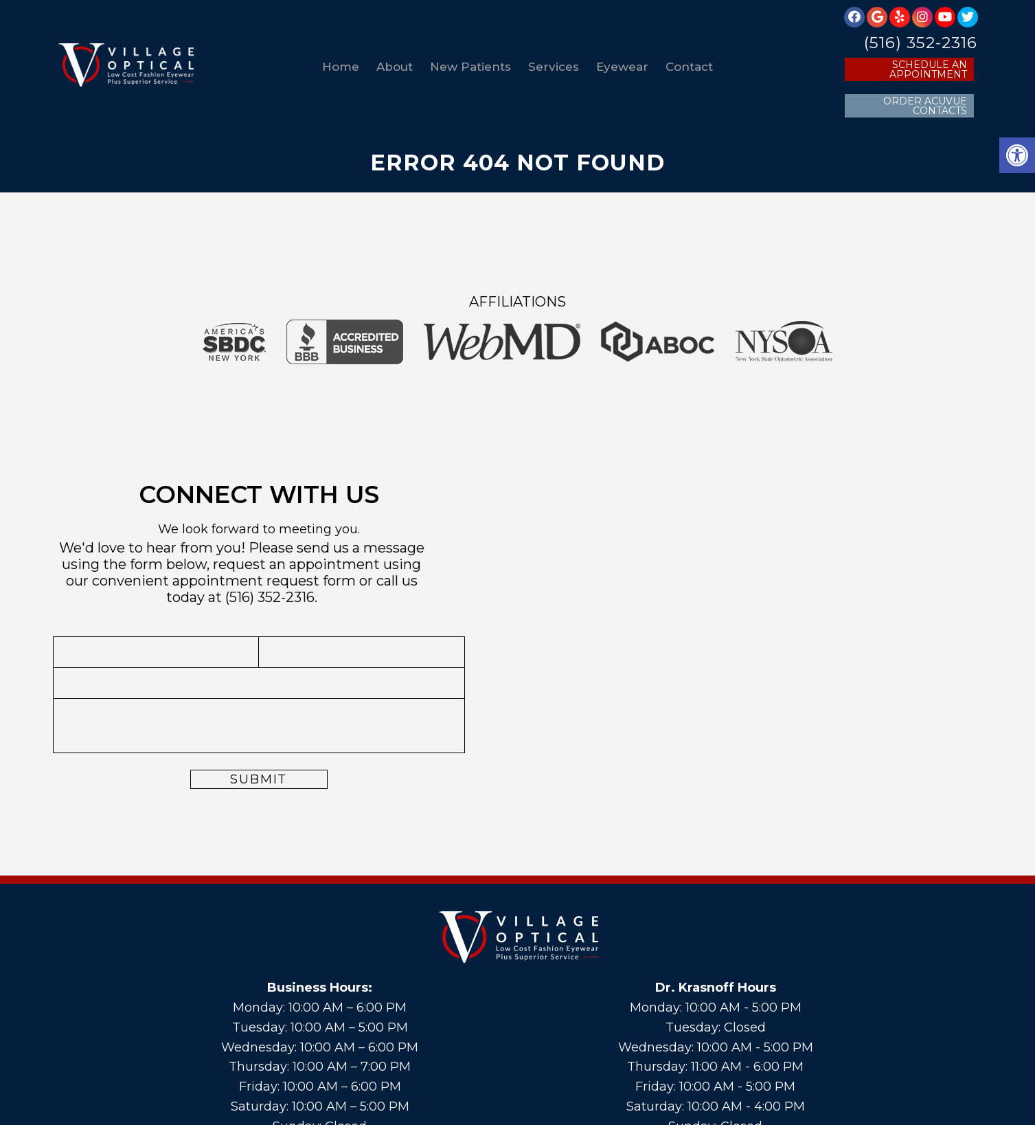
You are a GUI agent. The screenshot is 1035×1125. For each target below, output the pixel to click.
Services (553, 67)
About (394, 67)
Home (340, 67)
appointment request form (264, 580)
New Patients (470, 67)
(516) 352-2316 (920, 43)
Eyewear (622, 67)
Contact (689, 67)
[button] (1017, 155)
